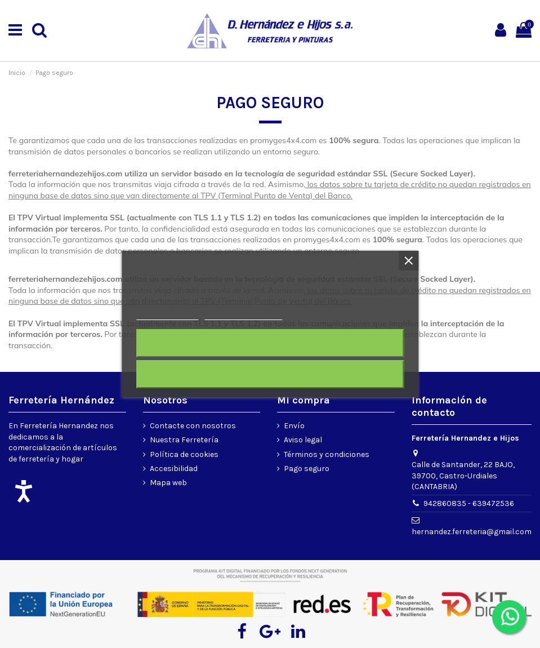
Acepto (270, 374)
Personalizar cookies (243, 314)
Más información (167, 314)
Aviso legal (303, 440)
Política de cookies (184, 454)
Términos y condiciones (326, 454)
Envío (294, 425)
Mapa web (168, 482)
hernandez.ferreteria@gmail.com (472, 531)
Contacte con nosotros (193, 425)
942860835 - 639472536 (468, 503)
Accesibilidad (174, 468)
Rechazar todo (270, 343)
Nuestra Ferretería (184, 440)
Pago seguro (306, 468)
